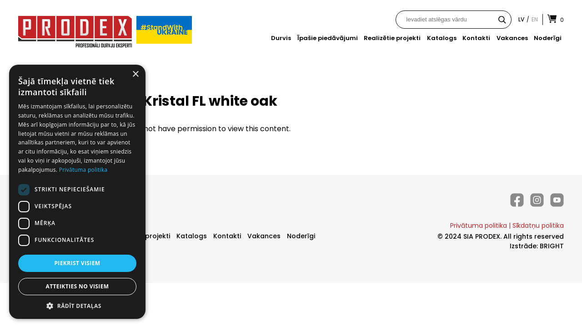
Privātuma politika (478, 225)
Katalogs (442, 38)
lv (521, 19)
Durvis (281, 38)
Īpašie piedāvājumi (327, 38)
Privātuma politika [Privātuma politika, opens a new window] (83, 170)
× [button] (135, 74)
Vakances (512, 38)
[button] (77, 305)
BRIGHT (552, 246)
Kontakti (476, 38)
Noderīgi (548, 38)
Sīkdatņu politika (538, 225)
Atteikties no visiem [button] (77, 286)
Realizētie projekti (392, 38)
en (535, 19)
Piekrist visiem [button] (77, 263)
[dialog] (77, 192)
